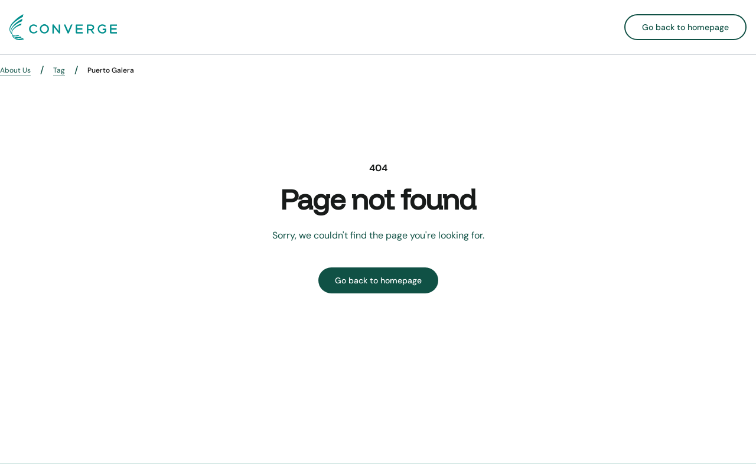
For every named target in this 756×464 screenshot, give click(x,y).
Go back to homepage (685, 27)
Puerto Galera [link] (110, 70)
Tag (59, 70)
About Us (15, 70)
